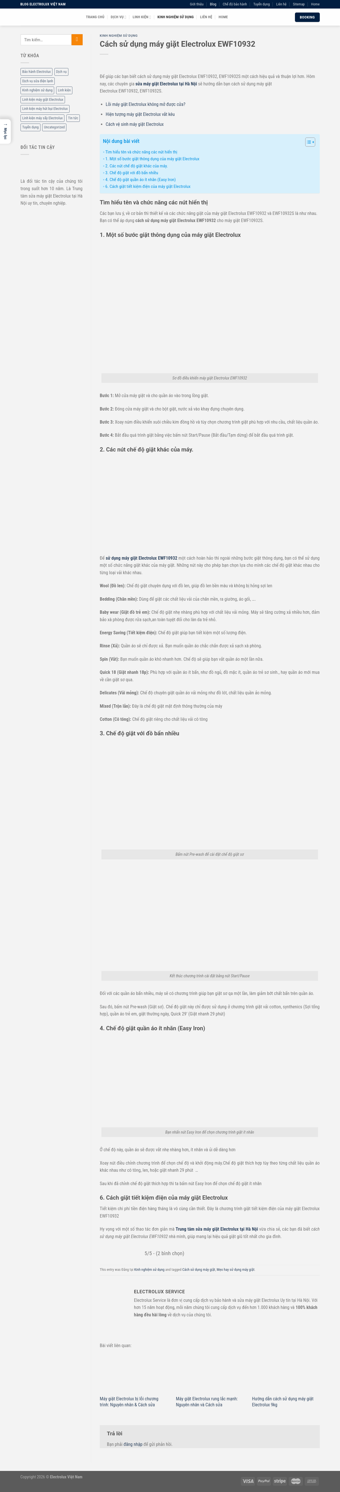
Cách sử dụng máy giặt (198, 1269)
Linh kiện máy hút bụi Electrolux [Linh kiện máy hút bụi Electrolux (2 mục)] (45, 109)
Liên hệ (281, 4)
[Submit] (76, 39)
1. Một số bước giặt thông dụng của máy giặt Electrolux (152, 158)
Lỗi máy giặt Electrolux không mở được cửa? (146, 104)
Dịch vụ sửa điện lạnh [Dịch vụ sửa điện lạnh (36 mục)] (37, 81)
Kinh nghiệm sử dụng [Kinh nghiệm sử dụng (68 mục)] (37, 90)
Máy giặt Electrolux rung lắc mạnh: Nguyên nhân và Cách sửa (207, 1401)
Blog (213, 4)
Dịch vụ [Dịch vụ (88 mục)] (61, 72)
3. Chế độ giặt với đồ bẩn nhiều (131, 172)
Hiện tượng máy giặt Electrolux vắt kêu (140, 114)
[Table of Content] (310, 142)
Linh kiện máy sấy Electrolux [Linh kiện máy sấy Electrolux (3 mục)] (42, 118)
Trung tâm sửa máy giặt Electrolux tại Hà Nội (217, 1229)
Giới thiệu (196, 4)
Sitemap (299, 4)
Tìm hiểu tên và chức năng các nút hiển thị (141, 152)
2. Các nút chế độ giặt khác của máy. (136, 166)
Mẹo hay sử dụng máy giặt (235, 1269)
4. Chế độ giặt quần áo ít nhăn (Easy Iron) (140, 179)
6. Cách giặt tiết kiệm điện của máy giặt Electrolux (147, 186)
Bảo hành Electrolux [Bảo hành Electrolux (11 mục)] (36, 72)
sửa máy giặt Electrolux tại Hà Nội (166, 84)
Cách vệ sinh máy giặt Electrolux (135, 124)
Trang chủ (95, 17)
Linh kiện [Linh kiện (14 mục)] (64, 90)
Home (315, 4)
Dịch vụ (119, 17)
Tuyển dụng (261, 4)
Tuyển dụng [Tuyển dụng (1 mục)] (30, 127)
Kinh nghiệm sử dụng (175, 17)
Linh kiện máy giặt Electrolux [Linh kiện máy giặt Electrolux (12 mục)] (42, 99)
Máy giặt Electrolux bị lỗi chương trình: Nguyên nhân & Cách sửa (129, 1401)
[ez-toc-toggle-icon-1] (307, 143)
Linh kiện (142, 17)
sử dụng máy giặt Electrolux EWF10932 (141, 558)
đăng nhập (132, 1444)
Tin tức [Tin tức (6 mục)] (73, 118)
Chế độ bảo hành (235, 4)
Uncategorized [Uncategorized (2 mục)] (54, 127)
